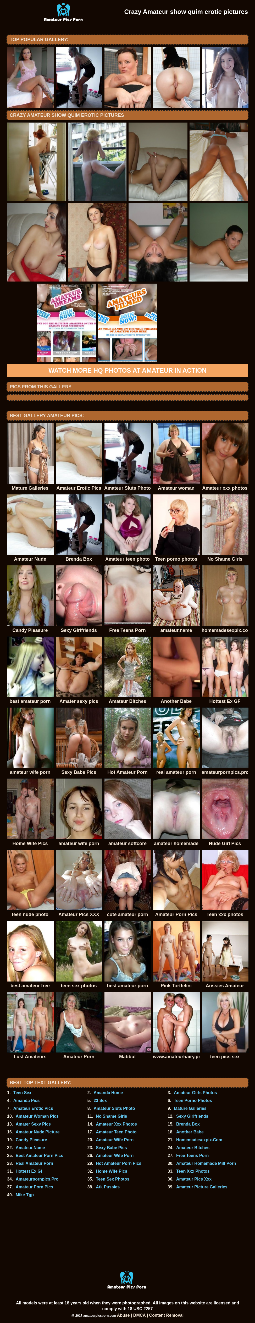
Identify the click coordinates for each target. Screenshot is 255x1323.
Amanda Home (108, 1092)
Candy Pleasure (31, 1140)
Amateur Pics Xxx (194, 1179)
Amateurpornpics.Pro (37, 1179)
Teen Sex (22, 1092)
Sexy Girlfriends (192, 1116)
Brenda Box (188, 1124)
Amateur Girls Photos (195, 1092)
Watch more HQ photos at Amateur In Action (127, 370)
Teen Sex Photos (112, 1179)
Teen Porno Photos (193, 1100)
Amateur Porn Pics (34, 1187)
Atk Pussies (108, 1187)
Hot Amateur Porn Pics (118, 1163)
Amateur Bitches (192, 1147)
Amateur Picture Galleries (202, 1187)
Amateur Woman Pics (37, 1116)
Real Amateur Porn (34, 1163)
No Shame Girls (111, 1116)
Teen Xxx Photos (193, 1171)
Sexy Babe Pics (111, 1147)
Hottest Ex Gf (29, 1171)
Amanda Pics (26, 1100)
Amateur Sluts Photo (114, 1108)
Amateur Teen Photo (116, 1132)
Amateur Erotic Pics (33, 1108)
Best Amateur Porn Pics (39, 1155)
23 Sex (100, 1100)
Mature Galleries (190, 1108)
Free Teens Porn (192, 1155)
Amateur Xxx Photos (116, 1124)
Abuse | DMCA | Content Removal (150, 1315)
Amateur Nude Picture (38, 1132)
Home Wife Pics (111, 1171)
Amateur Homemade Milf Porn (206, 1163)
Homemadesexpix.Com (199, 1140)
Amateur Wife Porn (115, 1140)
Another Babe (190, 1132)
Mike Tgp (25, 1195)
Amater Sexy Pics (33, 1124)
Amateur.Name (30, 1147)
